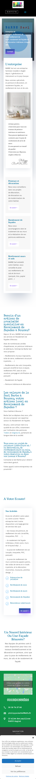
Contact (10, 52)
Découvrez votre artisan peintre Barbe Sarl (18, 477)
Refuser (18, 766)
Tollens (7, 433)
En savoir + (13, 208)
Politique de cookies (12, 776)
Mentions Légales (24, 776)
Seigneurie (16, 433)
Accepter (18, 761)
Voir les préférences (18, 771)
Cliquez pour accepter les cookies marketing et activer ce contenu (18, 684)
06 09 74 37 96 (12, 12)
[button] (33, 738)
